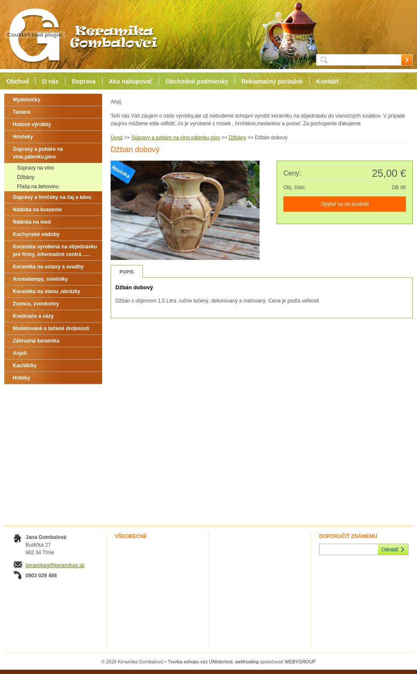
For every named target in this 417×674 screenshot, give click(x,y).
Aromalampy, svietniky (40, 279)
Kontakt (327, 81)
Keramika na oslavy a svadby (48, 267)
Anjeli (20, 353)
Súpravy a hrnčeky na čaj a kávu (52, 197)
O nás (50, 81)
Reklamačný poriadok (272, 81)
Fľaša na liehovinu (38, 187)
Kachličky (25, 366)
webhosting (247, 661)
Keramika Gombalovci (80, 35)
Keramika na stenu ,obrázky (46, 291)
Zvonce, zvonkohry (36, 304)
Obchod (17, 81)
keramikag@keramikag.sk (55, 565)
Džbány (25, 177)
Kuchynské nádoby (36, 234)
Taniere (22, 112)
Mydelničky (26, 100)
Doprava (84, 81)
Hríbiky (21, 378)
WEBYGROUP (300, 661)
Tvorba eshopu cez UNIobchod (200, 661)
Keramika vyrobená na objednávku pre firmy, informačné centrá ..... (55, 250)
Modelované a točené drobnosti (51, 328)
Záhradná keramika (36, 341)
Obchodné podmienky (197, 81)
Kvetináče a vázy (33, 316)
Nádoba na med (32, 222)
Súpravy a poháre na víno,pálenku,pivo (38, 153)
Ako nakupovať (130, 81)
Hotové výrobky (32, 124)
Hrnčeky (23, 137)
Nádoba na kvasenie (37, 210)
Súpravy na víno (35, 168)
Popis (127, 271)
